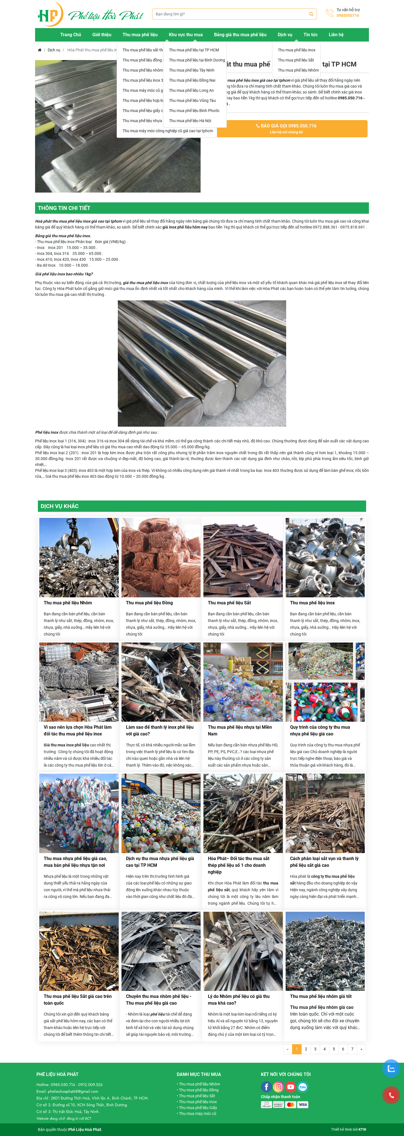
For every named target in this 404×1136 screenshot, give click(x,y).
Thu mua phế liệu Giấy (198, 1107)
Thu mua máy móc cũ (197, 1113)
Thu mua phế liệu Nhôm (68, 602)
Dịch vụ (285, 34)
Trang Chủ (70, 34)
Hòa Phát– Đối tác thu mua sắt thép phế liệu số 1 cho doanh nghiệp (238, 865)
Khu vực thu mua (186, 34)
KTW (362, 1129)
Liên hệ (336, 34)
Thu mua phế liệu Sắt (229, 602)
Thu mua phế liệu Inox (198, 1102)
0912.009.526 (90, 1084)
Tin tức (311, 34)
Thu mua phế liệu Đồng (149, 602)
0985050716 (348, 15)
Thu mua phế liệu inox (312, 602)
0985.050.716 (63, 1084)
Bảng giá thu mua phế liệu (240, 34)
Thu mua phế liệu (140, 34)
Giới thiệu (101, 34)
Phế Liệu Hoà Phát (84, 1129)
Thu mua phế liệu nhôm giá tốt (321, 996)
